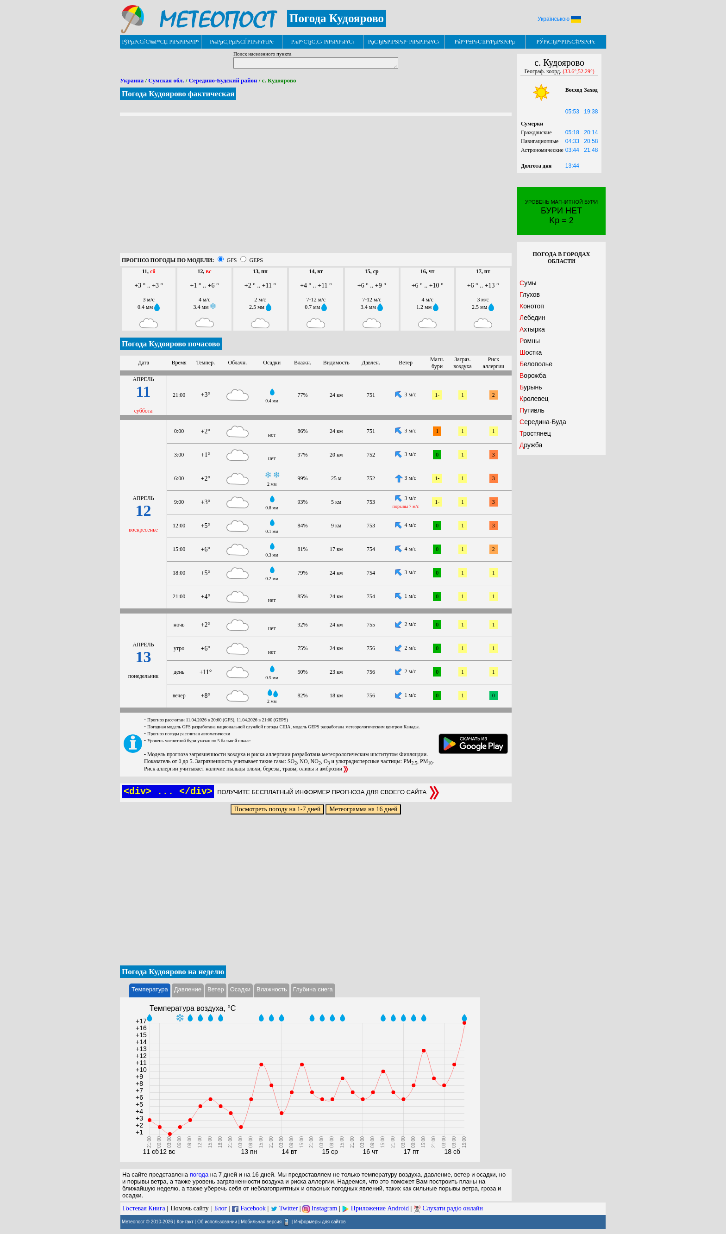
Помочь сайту (189, 1208)
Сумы (528, 283)
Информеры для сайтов (319, 1221)
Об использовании (217, 1221)
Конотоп (531, 306)
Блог (220, 1208)
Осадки (240, 989)
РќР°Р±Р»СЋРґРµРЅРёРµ (485, 41)
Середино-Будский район (223, 80)
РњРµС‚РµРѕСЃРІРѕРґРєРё (242, 41)
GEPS (256, 260)
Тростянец (535, 433)
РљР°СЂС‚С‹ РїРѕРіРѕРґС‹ (323, 41)
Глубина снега (313, 989)
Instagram (325, 1208)
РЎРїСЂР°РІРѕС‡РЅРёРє (566, 41)
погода (199, 1174)
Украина (132, 80)
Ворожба (532, 375)
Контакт (185, 1221)
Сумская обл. (166, 80)
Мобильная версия (261, 1221)
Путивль (531, 410)
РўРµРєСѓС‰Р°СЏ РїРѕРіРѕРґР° (160, 41)
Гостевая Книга (144, 1208)
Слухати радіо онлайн (452, 1208)
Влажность (272, 989)
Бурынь (530, 387)
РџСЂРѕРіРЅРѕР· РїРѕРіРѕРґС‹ (403, 41)
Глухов (529, 294)
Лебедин (532, 317)
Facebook (252, 1208)
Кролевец (533, 398)
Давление (187, 989)
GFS (231, 260)
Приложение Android (380, 1208)
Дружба (530, 445)
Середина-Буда (542, 422)
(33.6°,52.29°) (579, 71)
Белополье (535, 364)
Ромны (529, 341)
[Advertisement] (316, 188)
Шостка (530, 352)
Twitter (288, 1208)
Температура (149, 989)
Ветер (215, 989)
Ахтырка (532, 329)
